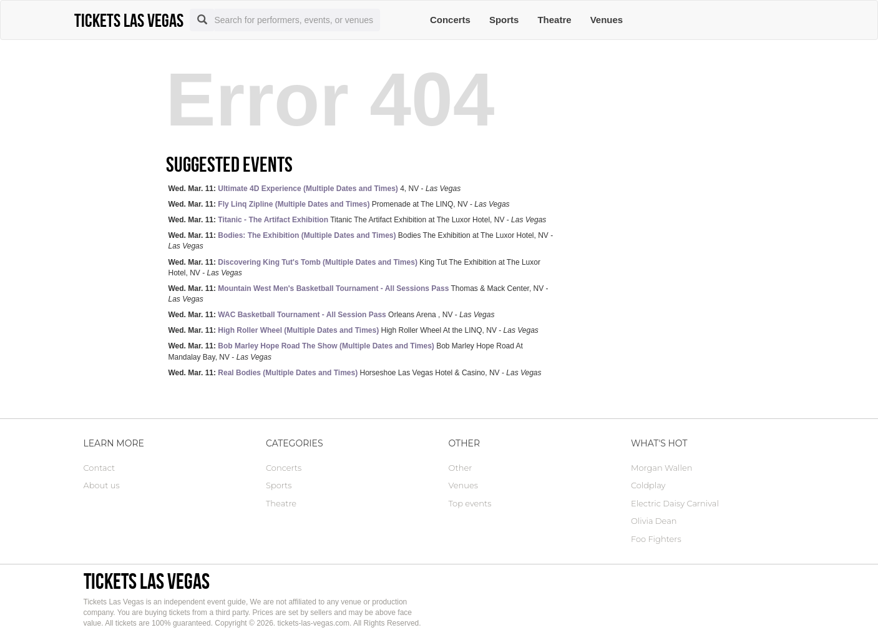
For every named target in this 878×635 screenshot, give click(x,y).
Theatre (554, 19)
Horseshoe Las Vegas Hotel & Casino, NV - (355, 372)
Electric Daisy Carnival (675, 503)
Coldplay (648, 485)
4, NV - (314, 188)
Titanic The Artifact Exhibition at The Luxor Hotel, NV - (357, 219)
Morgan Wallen (661, 468)
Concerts (450, 19)
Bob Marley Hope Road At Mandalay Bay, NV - (345, 351)
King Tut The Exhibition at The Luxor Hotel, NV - (354, 267)
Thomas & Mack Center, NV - (358, 293)
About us (102, 485)
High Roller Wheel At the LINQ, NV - (353, 330)
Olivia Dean (654, 521)
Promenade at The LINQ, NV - (339, 204)
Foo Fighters (656, 539)
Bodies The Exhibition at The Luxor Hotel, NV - (361, 240)
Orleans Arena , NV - (331, 314)
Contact (99, 468)
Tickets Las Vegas (147, 581)
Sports (504, 19)
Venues (606, 19)
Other (460, 468)
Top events (470, 503)
